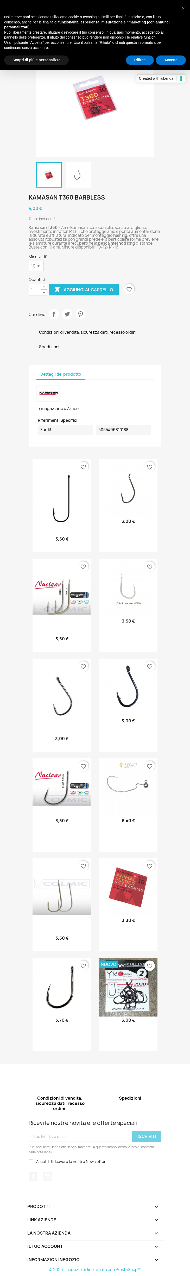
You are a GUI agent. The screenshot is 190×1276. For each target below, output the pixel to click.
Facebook (33, 1176)
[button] (183, 8)
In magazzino (49, 408)
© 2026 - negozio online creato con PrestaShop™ (95, 1269)
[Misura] (36, 266)
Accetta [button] (171, 60)
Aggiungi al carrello (83, 289)
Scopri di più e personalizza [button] (36, 60)
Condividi (54, 314)
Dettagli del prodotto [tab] (60, 374)
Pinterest (80, 314)
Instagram (47, 1176)
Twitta (67, 314)
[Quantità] (35, 289)
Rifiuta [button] (140, 60)
